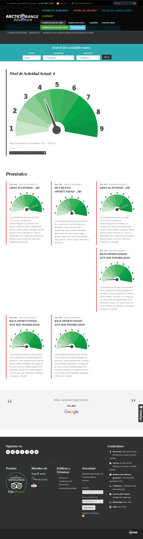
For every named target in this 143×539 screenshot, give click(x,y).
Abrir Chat (127, 502)
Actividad (58, 53)
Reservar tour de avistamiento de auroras (27, 153)
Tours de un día (84, 10)
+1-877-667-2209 (45, 3)
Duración (88, 53)
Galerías (94, 23)
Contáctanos (108, 23)
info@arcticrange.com (122, 497)
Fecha (32, 53)
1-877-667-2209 (128, 478)
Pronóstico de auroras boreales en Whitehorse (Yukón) (68, 33)
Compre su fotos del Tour (54, 27)
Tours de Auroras (54, 10)
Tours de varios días (116, 10)
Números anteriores (90, 513)
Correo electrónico (90, 497)
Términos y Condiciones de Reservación (65, 481)
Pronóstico (34, 33)
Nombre (86, 488)
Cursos (47, 16)
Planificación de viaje (52, 23)
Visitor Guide (77, 27)
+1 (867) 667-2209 (129, 486)
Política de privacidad (67, 488)
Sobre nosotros (76, 23)
